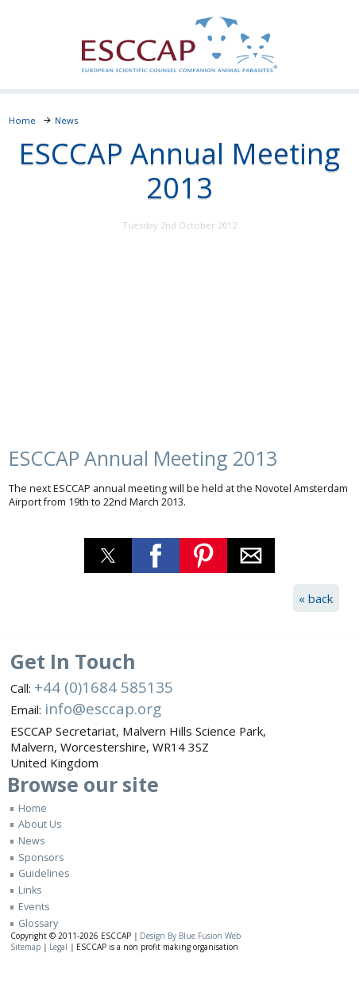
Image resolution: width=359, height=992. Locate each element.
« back (316, 598)
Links (29, 890)
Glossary (38, 923)
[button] (108, 555)
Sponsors (41, 857)
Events (33, 906)
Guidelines (43, 873)
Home (32, 808)
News (31, 841)
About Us (39, 824)
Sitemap (25, 946)
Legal (58, 946)
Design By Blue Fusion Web (190, 935)
